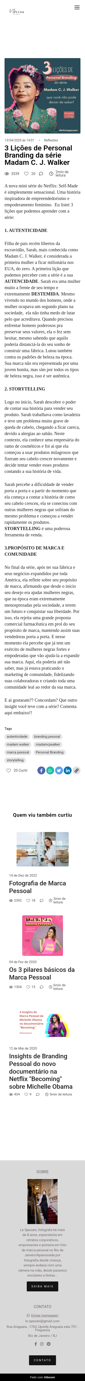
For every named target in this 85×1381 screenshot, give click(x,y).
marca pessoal (18, 752)
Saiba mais (43, 1286)
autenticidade (17, 737)
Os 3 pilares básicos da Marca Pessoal (42, 973)
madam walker (18, 744)
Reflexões (51, 140)
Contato (42, 1360)
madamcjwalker (48, 744)
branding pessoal (47, 737)
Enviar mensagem (44, 1315)
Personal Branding (49, 752)
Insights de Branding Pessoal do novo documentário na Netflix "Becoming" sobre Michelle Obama (41, 1071)
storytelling (15, 760)
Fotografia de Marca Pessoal (37, 887)
